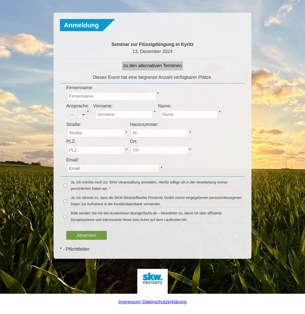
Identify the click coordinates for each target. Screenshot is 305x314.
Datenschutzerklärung (164, 301)
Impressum (129, 301)
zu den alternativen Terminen (152, 65)
